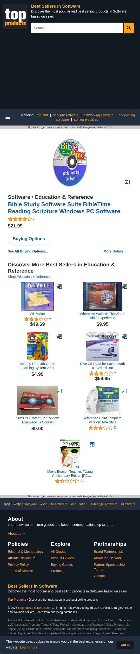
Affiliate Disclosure (22, 558)
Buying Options (29, 238)
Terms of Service (20, 571)
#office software (25, 504)
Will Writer (37, 314)
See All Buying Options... (28, 251)
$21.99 (15, 225)
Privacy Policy (18, 564)
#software (128, 504)
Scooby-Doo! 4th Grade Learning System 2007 (37, 366)
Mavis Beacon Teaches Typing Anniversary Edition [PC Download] (70, 474)
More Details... (115, 251)
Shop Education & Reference (30, 277)
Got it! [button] (125, 645)
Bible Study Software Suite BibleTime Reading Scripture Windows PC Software (64, 207)
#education (79, 504)
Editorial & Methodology (26, 551)
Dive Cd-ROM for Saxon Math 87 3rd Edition (102, 366)
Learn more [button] (28, 647)
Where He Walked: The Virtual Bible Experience (102, 316)
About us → (17, 533)
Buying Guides (62, 564)
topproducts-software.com (34, 608)
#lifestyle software (104, 504)
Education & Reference (64, 197)
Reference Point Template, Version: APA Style (102, 420)
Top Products (17, 599)
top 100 (42, 115)
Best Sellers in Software (55, 6)
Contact (100, 576)
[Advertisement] (70, 73)
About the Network (108, 558)
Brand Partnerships (108, 551)
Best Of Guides (62, 558)
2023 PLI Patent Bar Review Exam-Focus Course (37, 420)
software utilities (86, 119)
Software (19, 197)
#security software (54, 504)
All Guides (58, 551)
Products (57, 571)
